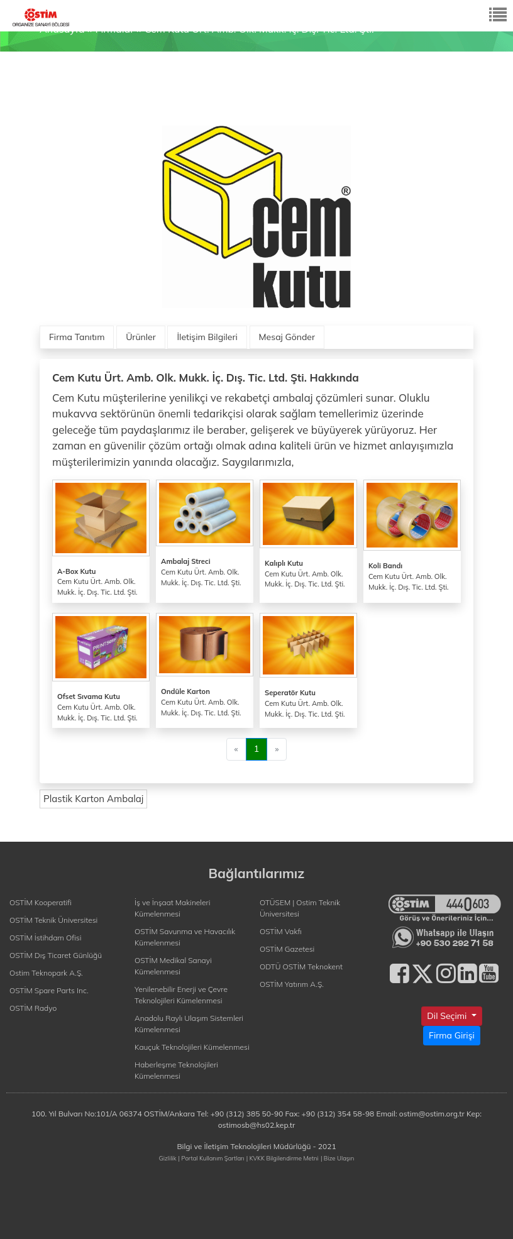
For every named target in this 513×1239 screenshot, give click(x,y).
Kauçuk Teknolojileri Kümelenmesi (192, 1047)
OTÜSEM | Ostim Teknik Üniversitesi (300, 908)
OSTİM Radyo (33, 1008)
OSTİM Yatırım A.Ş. (292, 984)
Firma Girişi (452, 1035)
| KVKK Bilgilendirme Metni (282, 1158)
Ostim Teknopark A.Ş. (46, 972)
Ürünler (141, 337)
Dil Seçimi (448, 1015)
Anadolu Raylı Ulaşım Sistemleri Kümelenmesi (189, 1023)
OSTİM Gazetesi (287, 949)
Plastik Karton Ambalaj (93, 799)
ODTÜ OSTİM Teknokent (301, 966)
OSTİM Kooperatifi (40, 902)
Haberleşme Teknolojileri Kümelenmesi (176, 1070)
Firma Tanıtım (76, 337)
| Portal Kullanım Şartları (212, 1158)
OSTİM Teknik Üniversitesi (53, 920)
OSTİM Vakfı (281, 931)
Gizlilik (168, 1158)
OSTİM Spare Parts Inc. (49, 990)
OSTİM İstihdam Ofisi (45, 937)
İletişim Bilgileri (207, 337)
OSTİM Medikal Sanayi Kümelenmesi (173, 965)
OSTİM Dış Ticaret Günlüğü (55, 955)
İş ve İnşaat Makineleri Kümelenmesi (173, 908)
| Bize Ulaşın (337, 1158)
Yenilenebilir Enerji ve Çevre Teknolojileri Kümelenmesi (181, 994)
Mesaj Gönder (287, 337)
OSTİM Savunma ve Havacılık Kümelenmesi (185, 937)
